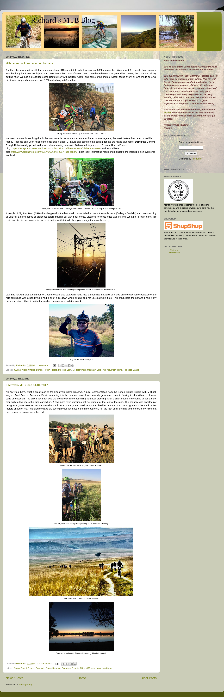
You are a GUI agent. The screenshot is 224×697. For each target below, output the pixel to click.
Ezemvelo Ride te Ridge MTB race (78, 668)
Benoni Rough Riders (46, 370)
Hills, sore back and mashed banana (29, 63)
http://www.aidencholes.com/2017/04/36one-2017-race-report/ (44, 152)
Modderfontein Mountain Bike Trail (89, 370)
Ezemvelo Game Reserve (48, 668)
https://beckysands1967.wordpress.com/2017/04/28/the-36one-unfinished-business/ (56, 148)
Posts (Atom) (25, 684)
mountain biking (114, 370)
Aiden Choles (28, 370)
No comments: (44, 663)
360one (17, 370)
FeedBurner (197, 159)
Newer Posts (14, 678)
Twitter (168, 112)
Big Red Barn (64, 370)
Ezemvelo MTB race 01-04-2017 (27, 385)
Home (82, 678)
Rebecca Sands (131, 370)
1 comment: (43, 365)
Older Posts (149, 678)
